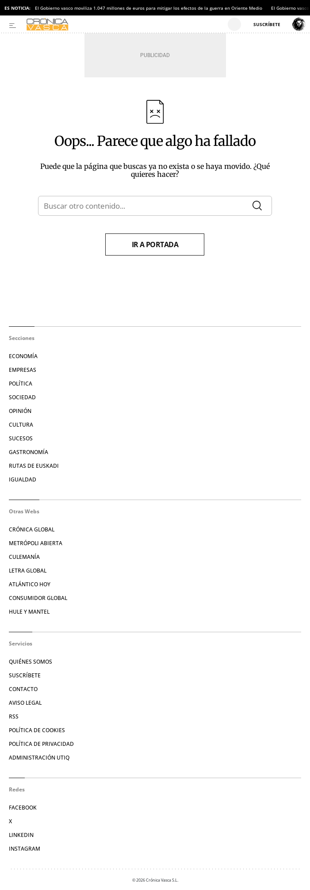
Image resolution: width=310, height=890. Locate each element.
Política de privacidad (41, 744)
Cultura (21, 424)
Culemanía (24, 557)
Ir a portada (155, 244)
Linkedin (21, 835)
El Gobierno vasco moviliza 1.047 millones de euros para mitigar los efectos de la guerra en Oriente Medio (148, 8)
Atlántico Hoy (29, 584)
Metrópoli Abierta (35, 543)
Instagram (24, 848)
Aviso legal (25, 703)
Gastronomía (28, 452)
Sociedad (22, 397)
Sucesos (21, 438)
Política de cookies (37, 730)
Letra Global (27, 570)
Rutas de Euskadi (34, 466)
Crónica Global (31, 529)
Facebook (23, 807)
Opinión (20, 411)
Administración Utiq (39, 757)
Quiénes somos (30, 661)
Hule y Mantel (29, 611)
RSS (14, 716)
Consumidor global (38, 598)
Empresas (22, 370)
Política (20, 383)
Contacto (23, 689)
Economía (23, 356)
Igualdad (22, 479)
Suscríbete (25, 675)
